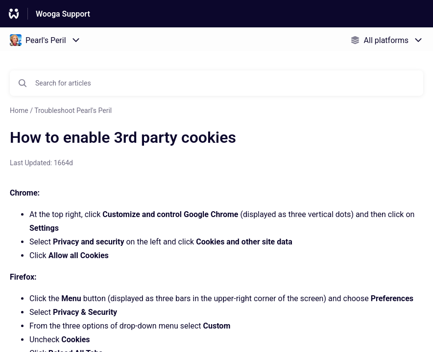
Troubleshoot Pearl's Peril (73, 110)
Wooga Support (63, 14)
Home (19, 110)
